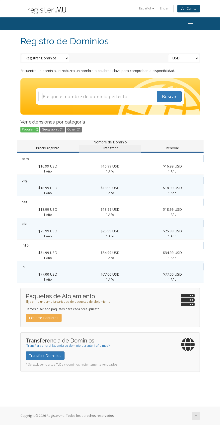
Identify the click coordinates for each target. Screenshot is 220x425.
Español (146, 8)
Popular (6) (30, 129)
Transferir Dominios (45, 355)
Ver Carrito (189, 8)
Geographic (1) (52, 129)
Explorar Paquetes (43, 317)
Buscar (169, 96)
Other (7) (73, 129)
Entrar (164, 8)
